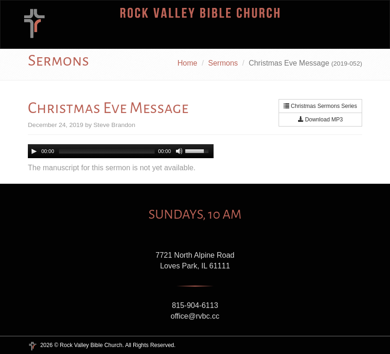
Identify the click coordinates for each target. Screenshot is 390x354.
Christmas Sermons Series (320, 106)
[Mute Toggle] (179, 151)
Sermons (223, 63)
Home (187, 63)
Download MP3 (320, 119)
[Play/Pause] (34, 151)
